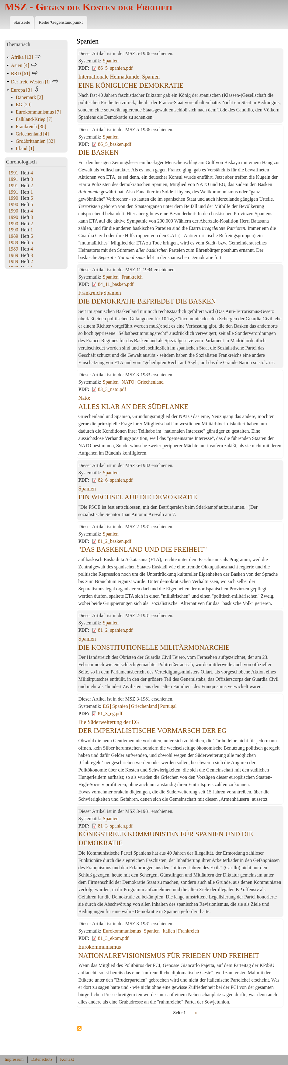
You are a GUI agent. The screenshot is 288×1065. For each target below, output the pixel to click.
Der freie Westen (31, 81)
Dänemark (29, 97)
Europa (22, 90)
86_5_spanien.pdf (115, 68)
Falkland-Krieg (34, 119)
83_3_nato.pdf (112, 389)
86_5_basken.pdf (114, 144)
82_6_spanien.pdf (115, 480)
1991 (13, 172)
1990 (13, 198)
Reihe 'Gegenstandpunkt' (61, 22)
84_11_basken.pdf (116, 284)
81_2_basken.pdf (114, 541)
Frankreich (131, 276)
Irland (25, 148)
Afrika (22, 57)
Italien (169, 930)
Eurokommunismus (122, 930)
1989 (13, 236)
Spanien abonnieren (79, 1028)
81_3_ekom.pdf (113, 938)
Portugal (168, 706)
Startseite (21, 22)
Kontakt (67, 1059)
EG (106, 706)
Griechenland (150, 382)
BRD (21, 73)
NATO (127, 382)
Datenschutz (42, 1059)
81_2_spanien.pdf (115, 630)
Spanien (111, 60)
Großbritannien (35, 141)
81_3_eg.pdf (110, 713)
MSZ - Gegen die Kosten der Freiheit (89, 6)
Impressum (14, 1059)
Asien (20, 65)
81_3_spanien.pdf (115, 825)
